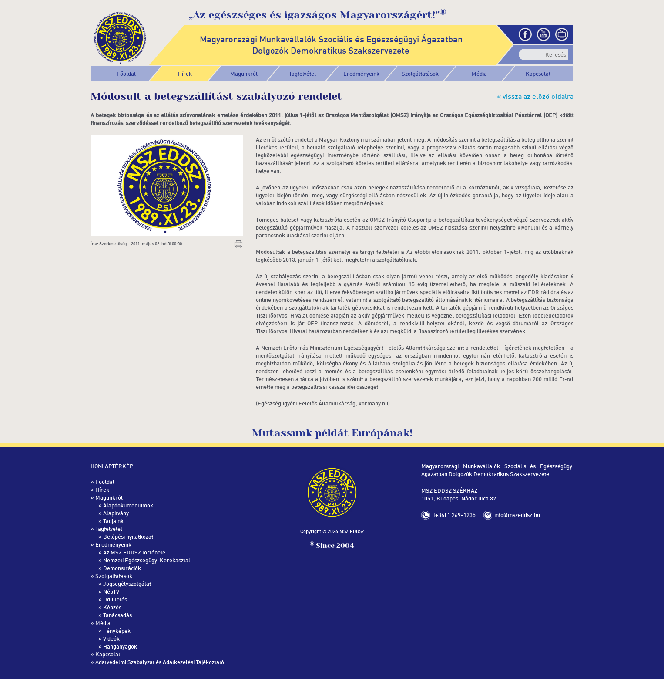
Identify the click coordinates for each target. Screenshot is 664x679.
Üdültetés (115, 599)
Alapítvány (116, 513)
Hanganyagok (120, 646)
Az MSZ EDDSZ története (134, 552)
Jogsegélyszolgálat (127, 583)
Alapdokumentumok (128, 505)
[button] (243, 73)
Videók (111, 638)
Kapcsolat (538, 73)
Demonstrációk (122, 567)
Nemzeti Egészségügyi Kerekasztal (146, 560)
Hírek (185, 73)
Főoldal (126, 73)
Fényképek (117, 630)
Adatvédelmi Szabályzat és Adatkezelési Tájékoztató (159, 662)
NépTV (111, 591)
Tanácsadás (117, 614)
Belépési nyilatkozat (128, 536)
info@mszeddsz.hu (517, 514)
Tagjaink (113, 520)
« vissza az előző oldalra (535, 96)
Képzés (112, 607)
